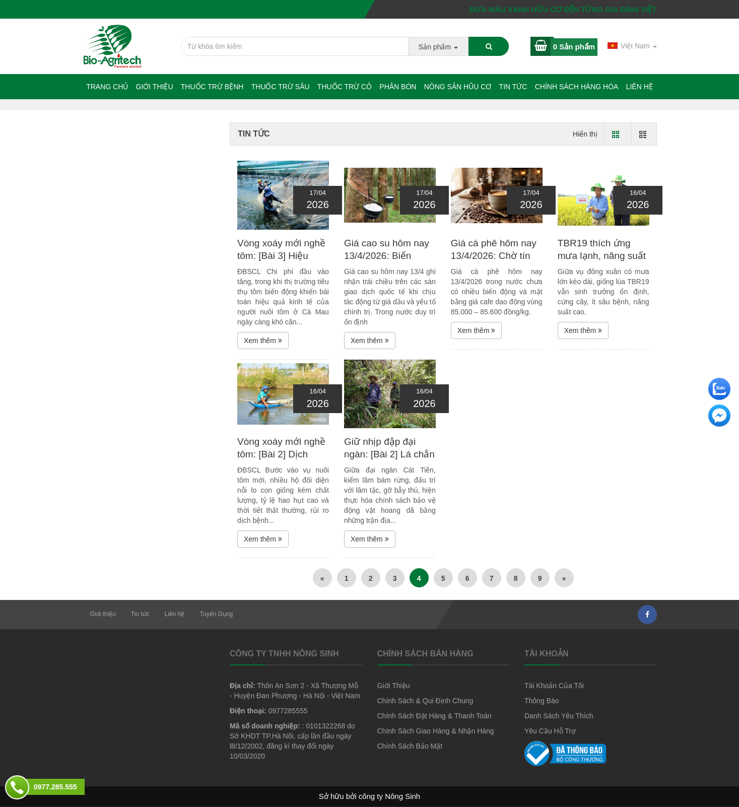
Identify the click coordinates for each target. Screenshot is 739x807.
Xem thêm (263, 341)
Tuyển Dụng (216, 614)
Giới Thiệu (393, 686)
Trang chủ (107, 87)
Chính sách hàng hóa (577, 87)
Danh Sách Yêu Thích (558, 716)
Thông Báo (541, 701)
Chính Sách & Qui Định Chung (425, 701)
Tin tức (513, 87)
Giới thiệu (154, 87)
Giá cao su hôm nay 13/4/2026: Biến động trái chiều (386, 255)
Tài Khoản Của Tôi (554, 686)
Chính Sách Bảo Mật (410, 746)
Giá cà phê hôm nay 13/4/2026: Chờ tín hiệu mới (493, 255)
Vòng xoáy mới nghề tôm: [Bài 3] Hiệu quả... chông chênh (281, 255)
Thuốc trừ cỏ (344, 87)
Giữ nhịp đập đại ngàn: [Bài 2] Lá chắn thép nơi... (389, 454)
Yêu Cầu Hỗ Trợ (550, 731)
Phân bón (397, 87)
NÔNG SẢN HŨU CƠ (458, 87)
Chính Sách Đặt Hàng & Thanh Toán (434, 716)
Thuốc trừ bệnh (212, 87)
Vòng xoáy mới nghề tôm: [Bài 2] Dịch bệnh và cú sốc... (281, 454)
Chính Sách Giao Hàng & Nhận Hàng (435, 731)
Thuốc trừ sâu (280, 87)
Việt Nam (632, 46)
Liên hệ (639, 87)
